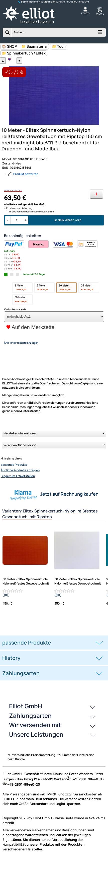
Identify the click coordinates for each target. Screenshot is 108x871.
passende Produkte (14, 474)
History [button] (11, 667)
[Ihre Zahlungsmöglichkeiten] (96, 203)
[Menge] (17, 229)
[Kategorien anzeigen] (99, 33)
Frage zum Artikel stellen (18, 485)
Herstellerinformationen (20, 443)
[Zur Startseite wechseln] (33, 24)
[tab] (54, 652)
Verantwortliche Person (20, 454)
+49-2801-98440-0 (50, 1)
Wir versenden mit (35, 734)
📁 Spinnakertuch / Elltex (24, 53)
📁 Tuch (59, 46)
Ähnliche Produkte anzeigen (20, 480)
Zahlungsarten (30, 725)
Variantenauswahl (15, 318)
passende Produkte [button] (26, 651)
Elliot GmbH (25, 715)
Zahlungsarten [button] (21, 682)
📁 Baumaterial (34, 46)
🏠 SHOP (9, 46)
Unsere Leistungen (36, 743)
